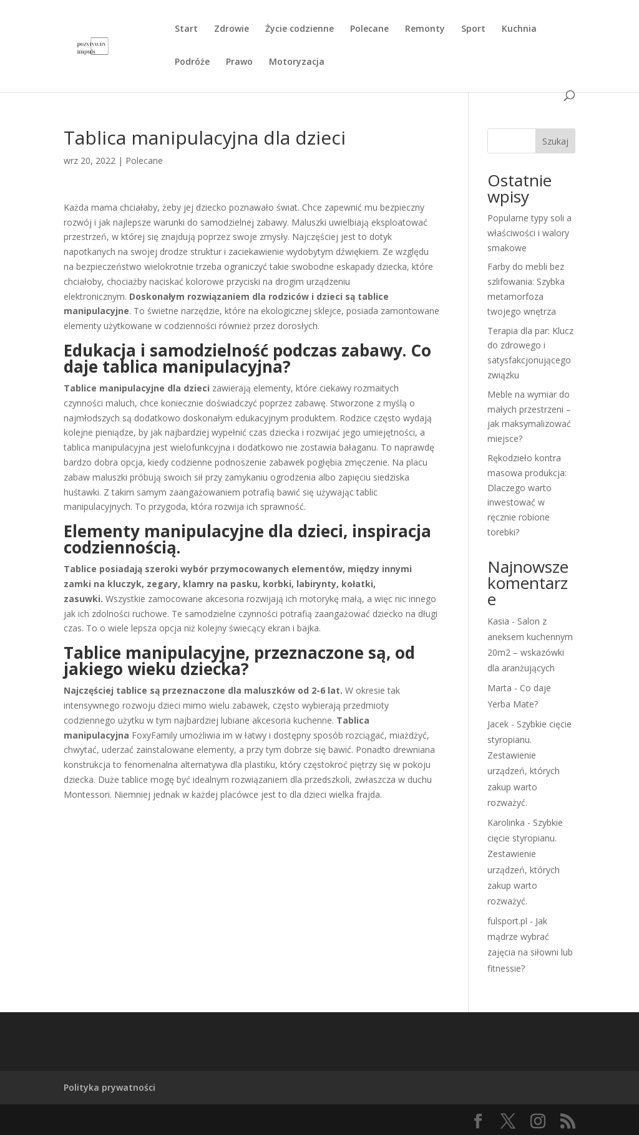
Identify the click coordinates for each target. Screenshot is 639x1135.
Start (186, 29)
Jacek (498, 724)
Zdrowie (231, 29)
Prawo (239, 62)
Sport (473, 29)
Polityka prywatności (109, 1087)
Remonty (425, 29)
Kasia (498, 621)
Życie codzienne (299, 29)
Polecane (369, 29)
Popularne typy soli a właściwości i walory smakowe (529, 233)
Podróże (192, 62)
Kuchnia (519, 29)
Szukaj (555, 141)
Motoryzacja (296, 62)
